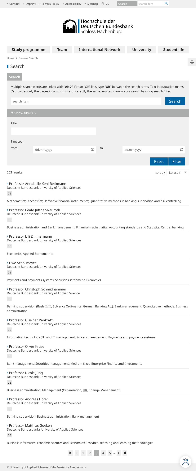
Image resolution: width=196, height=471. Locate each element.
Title (14, 123)
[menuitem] (28, 49)
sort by (160, 172)
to (101, 148)
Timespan (17, 141)
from (14, 148)
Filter (176, 161)
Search (14, 77)
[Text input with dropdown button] (153, 3)
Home (10, 58)
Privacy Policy (49, 4)
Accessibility (72, 4)
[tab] (98, 113)
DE (105, 4)
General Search (28, 58)
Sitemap (91, 4)
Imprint (29, 4)
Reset (159, 161)
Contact (13, 4)
